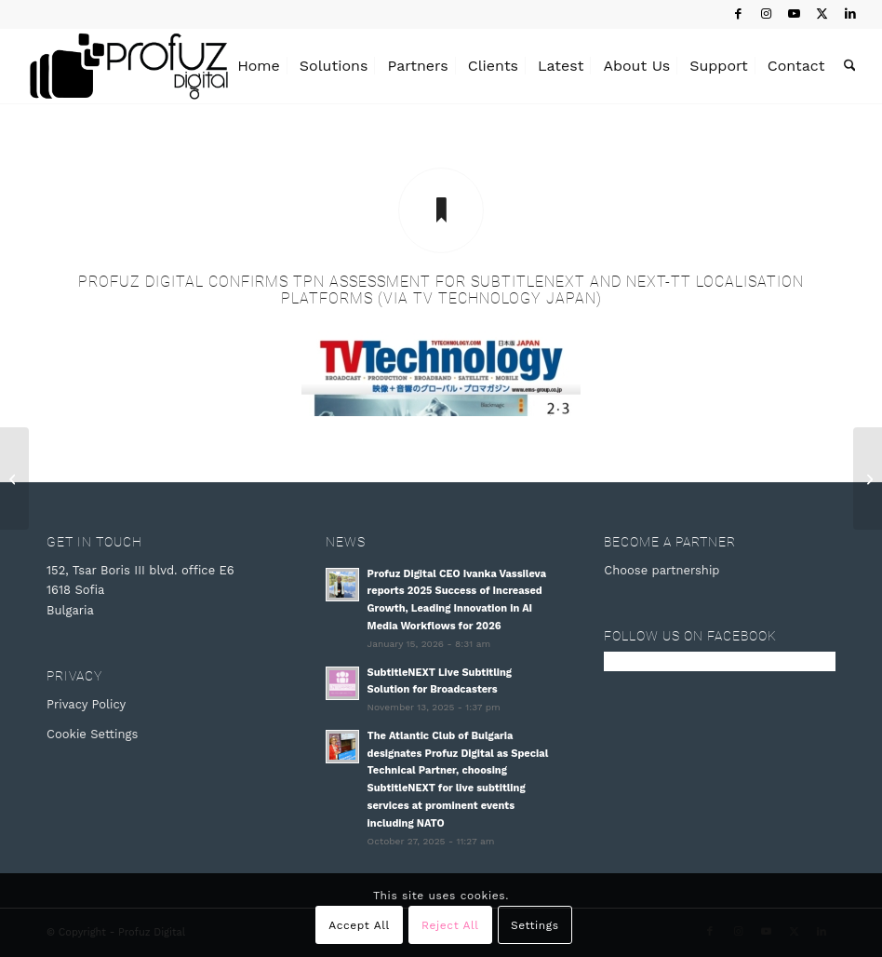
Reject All (449, 925)
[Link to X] (821, 14)
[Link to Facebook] (738, 14)
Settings (535, 925)
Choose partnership (661, 570)
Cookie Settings (92, 734)
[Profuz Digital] (129, 66)
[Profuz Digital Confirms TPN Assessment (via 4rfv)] (867, 478)
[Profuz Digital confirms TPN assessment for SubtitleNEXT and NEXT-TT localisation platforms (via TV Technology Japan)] (441, 210)
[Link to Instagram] (766, 14)
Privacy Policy (86, 704)
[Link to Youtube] (794, 14)
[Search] (850, 66)
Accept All (359, 925)
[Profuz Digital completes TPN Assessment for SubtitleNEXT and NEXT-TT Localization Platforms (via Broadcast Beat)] (14, 478)
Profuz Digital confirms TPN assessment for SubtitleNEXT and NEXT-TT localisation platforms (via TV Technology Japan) (441, 290)
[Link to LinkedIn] (850, 14)
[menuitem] (258, 66)
